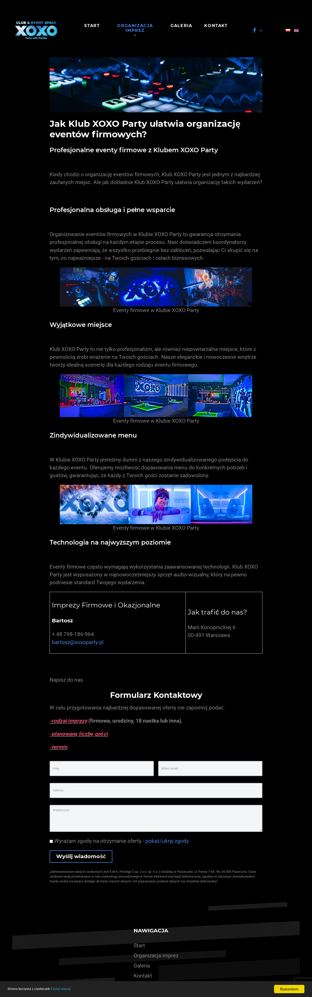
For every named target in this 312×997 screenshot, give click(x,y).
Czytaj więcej (67, 989)
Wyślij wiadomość (81, 856)
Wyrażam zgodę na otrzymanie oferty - (119, 841)
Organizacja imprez (156, 956)
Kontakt (143, 976)
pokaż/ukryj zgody (167, 841)
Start (139, 945)
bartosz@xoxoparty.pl (77, 642)
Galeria (142, 966)
